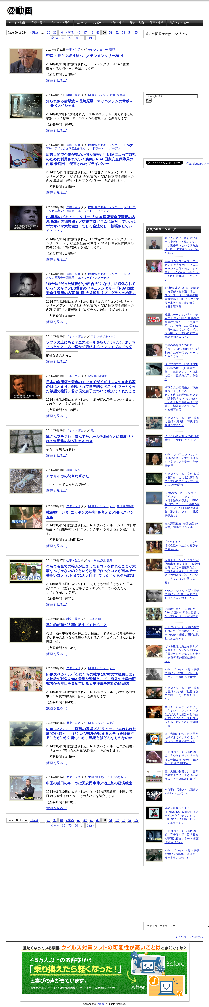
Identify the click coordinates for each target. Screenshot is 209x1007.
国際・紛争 (73, 145)
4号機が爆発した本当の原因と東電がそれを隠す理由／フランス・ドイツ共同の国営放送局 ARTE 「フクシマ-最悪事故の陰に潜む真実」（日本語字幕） (173, 297)
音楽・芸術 (38, 22)
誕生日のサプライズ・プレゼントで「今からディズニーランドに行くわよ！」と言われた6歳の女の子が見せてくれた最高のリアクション (173, 270)
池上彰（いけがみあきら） (112, 777)
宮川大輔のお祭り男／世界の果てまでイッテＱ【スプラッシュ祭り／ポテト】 (172, 738)
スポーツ (98, 22)
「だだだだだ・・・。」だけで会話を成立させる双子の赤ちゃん (172, 547)
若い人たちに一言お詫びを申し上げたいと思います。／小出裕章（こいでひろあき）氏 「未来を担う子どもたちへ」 (172, 245)
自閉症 (102, 376)
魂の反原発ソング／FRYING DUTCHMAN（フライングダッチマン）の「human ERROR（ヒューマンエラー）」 (172, 815)
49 (97, 32)
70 (70, 38)
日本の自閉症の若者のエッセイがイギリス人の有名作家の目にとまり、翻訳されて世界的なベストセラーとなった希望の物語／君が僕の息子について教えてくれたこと (91, 386)
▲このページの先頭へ (189, 937)
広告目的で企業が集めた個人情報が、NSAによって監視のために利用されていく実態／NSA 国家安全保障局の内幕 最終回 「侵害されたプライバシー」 (91, 159)
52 (117, 32)
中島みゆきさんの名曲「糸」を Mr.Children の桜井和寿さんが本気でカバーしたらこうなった (173, 350)
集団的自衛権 (125, 506)
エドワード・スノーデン (105, 148)
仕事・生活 (157, 22)
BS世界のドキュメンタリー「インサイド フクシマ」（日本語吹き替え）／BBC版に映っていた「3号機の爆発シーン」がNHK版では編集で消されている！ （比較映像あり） (173, 504)
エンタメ (81, 22)
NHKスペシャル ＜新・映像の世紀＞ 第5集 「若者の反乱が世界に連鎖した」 (172, 855)
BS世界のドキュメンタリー (105, 145)
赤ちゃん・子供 (61, 22)
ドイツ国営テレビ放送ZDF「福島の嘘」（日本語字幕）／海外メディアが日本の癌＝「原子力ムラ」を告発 (172, 371)
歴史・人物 (137, 22)
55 (136, 32)
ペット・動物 (17, 22)
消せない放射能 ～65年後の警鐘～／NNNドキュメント (172, 441)
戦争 (112, 95)
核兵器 (121, 95)
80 (76, 38)
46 (78, 32)
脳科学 (92, 376)
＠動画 (100, 1004)
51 (110, 32)
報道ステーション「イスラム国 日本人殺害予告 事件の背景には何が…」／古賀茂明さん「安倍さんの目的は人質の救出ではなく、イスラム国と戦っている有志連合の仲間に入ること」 (173, 325)
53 (123, 32)
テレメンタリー (98, 49)
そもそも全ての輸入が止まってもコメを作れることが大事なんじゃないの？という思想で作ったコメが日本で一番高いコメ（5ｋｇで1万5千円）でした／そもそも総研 (91, 570)
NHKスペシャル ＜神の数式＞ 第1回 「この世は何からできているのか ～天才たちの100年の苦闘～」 (172, 479)
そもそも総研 (96, 560)
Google (128, 145)
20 (48, 32)
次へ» (55, 38)
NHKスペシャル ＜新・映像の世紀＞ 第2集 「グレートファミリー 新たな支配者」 (172, 674)
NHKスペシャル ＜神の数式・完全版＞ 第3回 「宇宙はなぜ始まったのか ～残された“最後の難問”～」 (172, 757)
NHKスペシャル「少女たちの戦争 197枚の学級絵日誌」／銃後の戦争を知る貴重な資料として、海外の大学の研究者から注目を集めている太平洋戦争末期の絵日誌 (91, 679)
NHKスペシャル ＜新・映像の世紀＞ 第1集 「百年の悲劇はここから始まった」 (172, 595)
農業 (109, 560)
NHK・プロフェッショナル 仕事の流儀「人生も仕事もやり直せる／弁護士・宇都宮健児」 (172, 460)
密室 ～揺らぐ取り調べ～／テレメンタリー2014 (84, 56)
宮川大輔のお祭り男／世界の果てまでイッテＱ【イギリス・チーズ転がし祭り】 (172, 776)
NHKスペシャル (98, 95)
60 (63, 38)
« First (34, 32)
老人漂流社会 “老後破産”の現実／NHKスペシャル (172, 528)
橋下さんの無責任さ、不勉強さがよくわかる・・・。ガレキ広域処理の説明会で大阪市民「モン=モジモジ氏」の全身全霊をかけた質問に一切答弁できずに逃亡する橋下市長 (172, 398)
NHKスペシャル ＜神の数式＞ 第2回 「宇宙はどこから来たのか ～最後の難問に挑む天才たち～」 (172, 632)
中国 (91, 777)
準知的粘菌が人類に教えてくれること (76, 625)
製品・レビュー (179, 22)
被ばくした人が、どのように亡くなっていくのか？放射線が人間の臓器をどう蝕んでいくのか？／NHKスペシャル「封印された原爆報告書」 (172, 716)
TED (91, 618)
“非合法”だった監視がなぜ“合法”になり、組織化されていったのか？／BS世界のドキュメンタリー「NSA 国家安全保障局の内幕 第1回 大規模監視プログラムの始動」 (91, 288)
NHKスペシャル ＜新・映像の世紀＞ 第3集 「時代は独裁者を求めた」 (172, 423)
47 (85, 32)
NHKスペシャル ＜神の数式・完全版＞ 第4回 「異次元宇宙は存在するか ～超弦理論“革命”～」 (172, 836)
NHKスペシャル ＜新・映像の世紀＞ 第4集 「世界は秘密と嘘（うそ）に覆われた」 (172, 693)
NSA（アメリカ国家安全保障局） (67, 148)
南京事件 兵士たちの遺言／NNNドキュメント (172, 794)
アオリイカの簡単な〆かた (67, 476)
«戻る (70, 32)
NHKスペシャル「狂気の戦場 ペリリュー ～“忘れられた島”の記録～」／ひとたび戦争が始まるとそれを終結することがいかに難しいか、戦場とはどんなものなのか (91, 733)
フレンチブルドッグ (103, 336)
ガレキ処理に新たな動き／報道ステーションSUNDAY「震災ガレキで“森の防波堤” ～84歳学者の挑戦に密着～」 (173, 654)
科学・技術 (117, 22)
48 (91, 32)
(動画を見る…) (56, 80)
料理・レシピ (74, 470)
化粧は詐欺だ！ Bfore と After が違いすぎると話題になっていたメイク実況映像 (172, 614)
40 (61, 32)
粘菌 (98, 618)
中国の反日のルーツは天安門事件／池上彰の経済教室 (89, 783)
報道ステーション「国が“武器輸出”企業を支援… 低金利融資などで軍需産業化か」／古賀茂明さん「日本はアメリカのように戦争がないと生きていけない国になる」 (173, 571)
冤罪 (112, 49)
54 (129, 32)
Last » (91, 38)
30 (54, 32)
